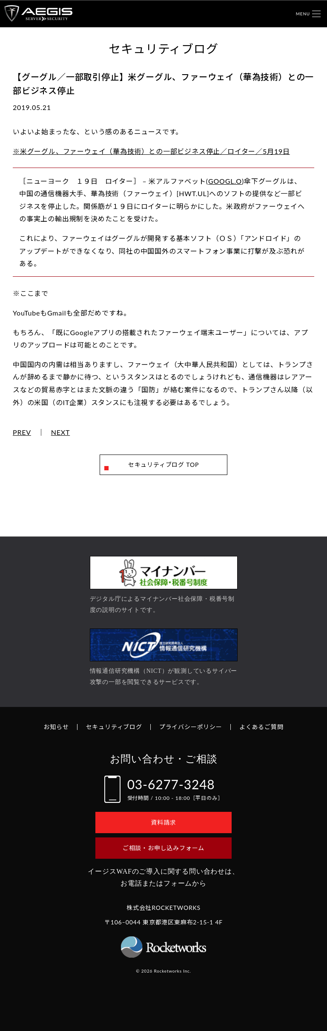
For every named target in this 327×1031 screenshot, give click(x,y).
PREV (22, 432)
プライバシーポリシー (190, 726)
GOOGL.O (225, 181)
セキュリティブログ (114, 726)
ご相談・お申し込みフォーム (163, 847)
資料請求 (163, 822)
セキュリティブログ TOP (163, 464)
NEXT (60, 432)
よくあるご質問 (261, 726)
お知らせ (56, 726)
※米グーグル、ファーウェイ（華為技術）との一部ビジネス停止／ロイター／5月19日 (151, 151)
